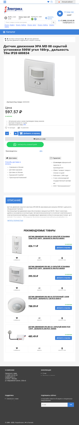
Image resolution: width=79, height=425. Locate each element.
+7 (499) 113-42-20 (66, 21)
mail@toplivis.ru (68, 23)
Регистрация (10, 403)
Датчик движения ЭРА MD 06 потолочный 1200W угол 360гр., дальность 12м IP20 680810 (48, 298)
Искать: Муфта (9, 25)
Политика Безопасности (50, 382)
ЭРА (24, 124)
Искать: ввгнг (31, 25)
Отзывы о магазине (48, 380)
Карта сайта (10, 408)
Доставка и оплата (48, 375)
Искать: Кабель (21, 25)
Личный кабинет (11, 401)
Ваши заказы (10, 405)
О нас (43, 373)
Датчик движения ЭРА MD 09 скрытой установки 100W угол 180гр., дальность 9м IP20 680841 (49, 237)
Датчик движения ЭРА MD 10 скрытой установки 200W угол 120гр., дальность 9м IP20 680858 (49, 267)
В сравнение (23, 128)
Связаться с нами (11, 399)
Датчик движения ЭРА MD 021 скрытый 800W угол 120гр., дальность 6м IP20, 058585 (49, 328)
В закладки (10, 128)
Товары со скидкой (48, 378)
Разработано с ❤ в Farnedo (24, 422)
